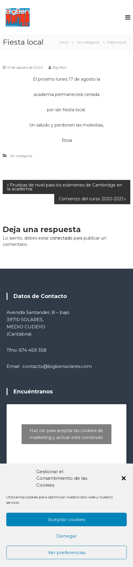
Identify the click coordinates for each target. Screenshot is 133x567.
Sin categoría (88, 42)
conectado (61, 238)
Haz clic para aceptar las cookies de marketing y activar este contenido (66, 434)
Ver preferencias (66, 552)
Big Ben (59, 67)
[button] (124, 478)
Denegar (66, 536)
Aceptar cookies (66, 519)
